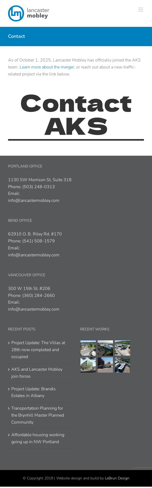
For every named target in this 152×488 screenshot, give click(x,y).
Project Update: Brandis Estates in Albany (33, 392)
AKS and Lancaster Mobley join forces (36, 372)
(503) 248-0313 (38, 187)
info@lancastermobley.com (33, 200)
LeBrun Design (117, 478)
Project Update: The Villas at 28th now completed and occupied (38, 350)
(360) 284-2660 (38, 295)
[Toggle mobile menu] (141, 9)
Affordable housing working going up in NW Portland (37, 438)
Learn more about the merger (47, 67)
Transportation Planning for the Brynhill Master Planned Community (37, 415)
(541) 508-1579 (38, 241)
